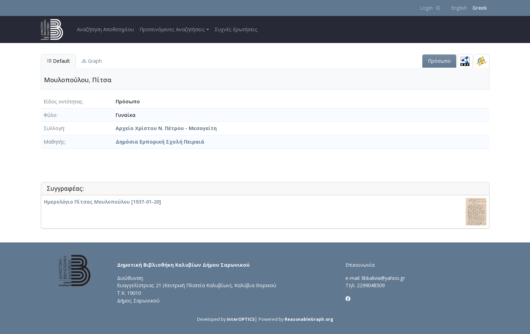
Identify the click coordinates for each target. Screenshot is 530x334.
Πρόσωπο (439, 61)
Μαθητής (54, 141)
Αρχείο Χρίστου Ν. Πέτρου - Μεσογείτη (166, 128)
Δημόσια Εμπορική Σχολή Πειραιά (160, 141)
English (459, 8)
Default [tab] (58, 61)
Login (430, 8)
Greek (480, 8)
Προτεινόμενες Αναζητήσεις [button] (172, 29)
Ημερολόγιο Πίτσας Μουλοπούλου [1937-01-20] (102, 201)
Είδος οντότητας (63, 101)
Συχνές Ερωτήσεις (236, 29)
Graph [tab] (92, 61)
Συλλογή (54, 128)
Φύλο (50, 115)
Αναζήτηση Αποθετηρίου (105, 29)
